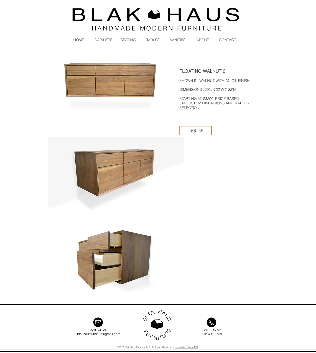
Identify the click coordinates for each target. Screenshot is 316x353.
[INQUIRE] (195, 130)
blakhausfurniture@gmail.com (98, 334)
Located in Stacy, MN (186, 347)
